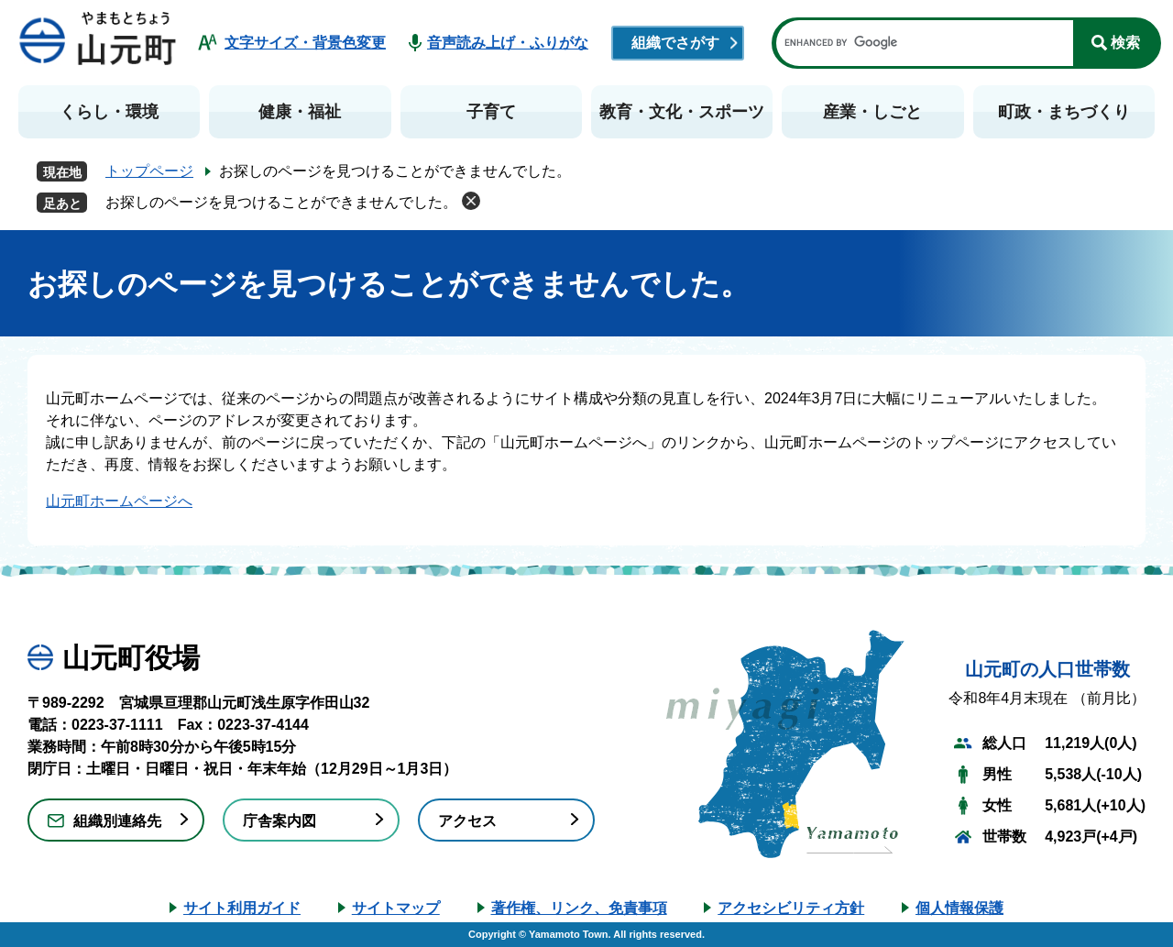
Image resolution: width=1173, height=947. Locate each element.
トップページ (149, 171)
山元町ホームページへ (119, 501)
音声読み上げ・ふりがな (507, 42)
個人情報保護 (959, 908)
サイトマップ (396, 908)
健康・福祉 (299, 112)
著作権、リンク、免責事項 (579, 908)
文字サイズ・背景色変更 (305, 42)
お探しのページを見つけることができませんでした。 (281, 202)
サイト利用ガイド (242, 908)
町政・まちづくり (1064, 112)
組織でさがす (675, 42)
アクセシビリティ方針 (791, 908)
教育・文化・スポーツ (681, 112)
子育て (491, 112)
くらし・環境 (109, 112)
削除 (471, 201)
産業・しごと (872, 112)
